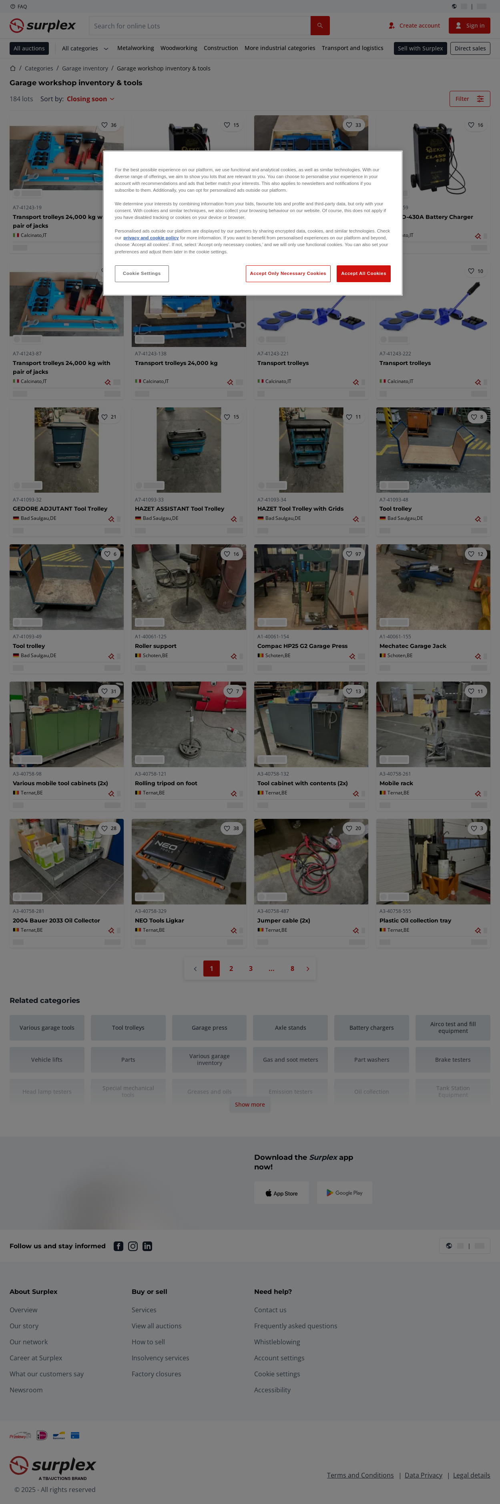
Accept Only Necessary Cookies (288, 273)
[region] (253, 223)
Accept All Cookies (363, 273)
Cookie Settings (142, 273)
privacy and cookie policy (151, 237)
